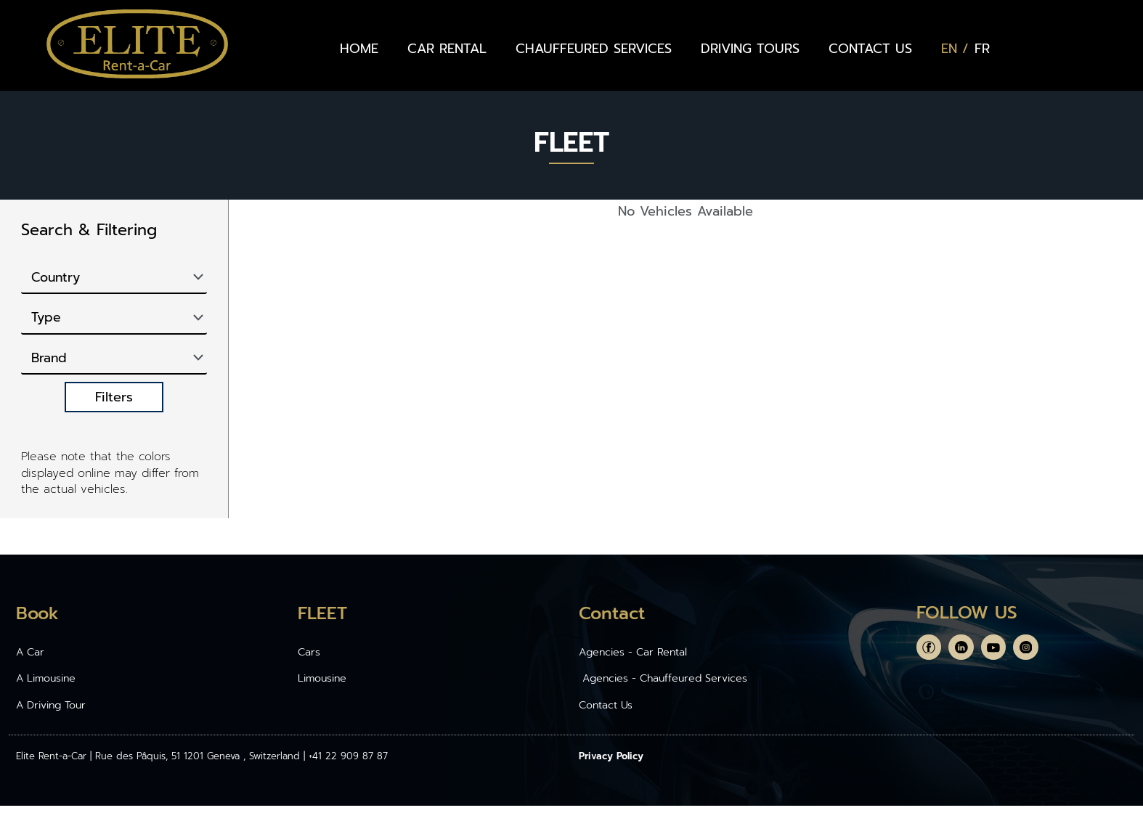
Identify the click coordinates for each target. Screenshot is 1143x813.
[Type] (114, 320)
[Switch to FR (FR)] (982, 48)
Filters (114, 403)
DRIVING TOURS (750, 48)
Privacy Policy (611, 763)
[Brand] (114, 363)
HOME (359, 48)
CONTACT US (870, 48)
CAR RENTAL (447, 48)
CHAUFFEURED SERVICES (594, 48)
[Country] (114, 278)
